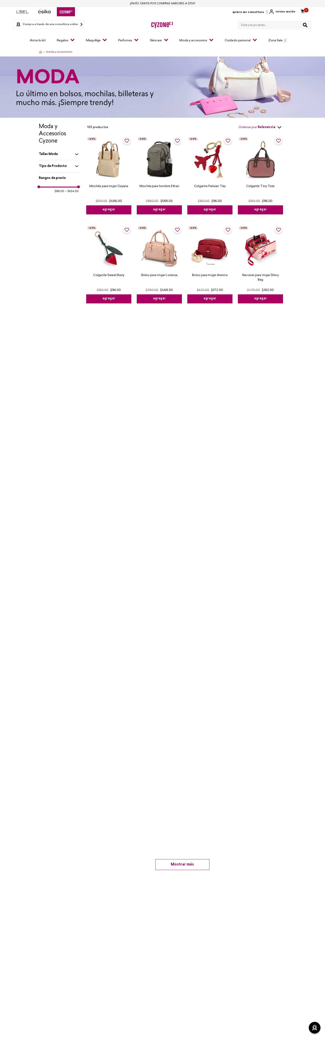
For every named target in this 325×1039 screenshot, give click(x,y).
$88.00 (59, 191)
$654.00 (72, 191)
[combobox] (274, 24)
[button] (59, 154)
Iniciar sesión (285, 11)
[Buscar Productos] (305, 25)
